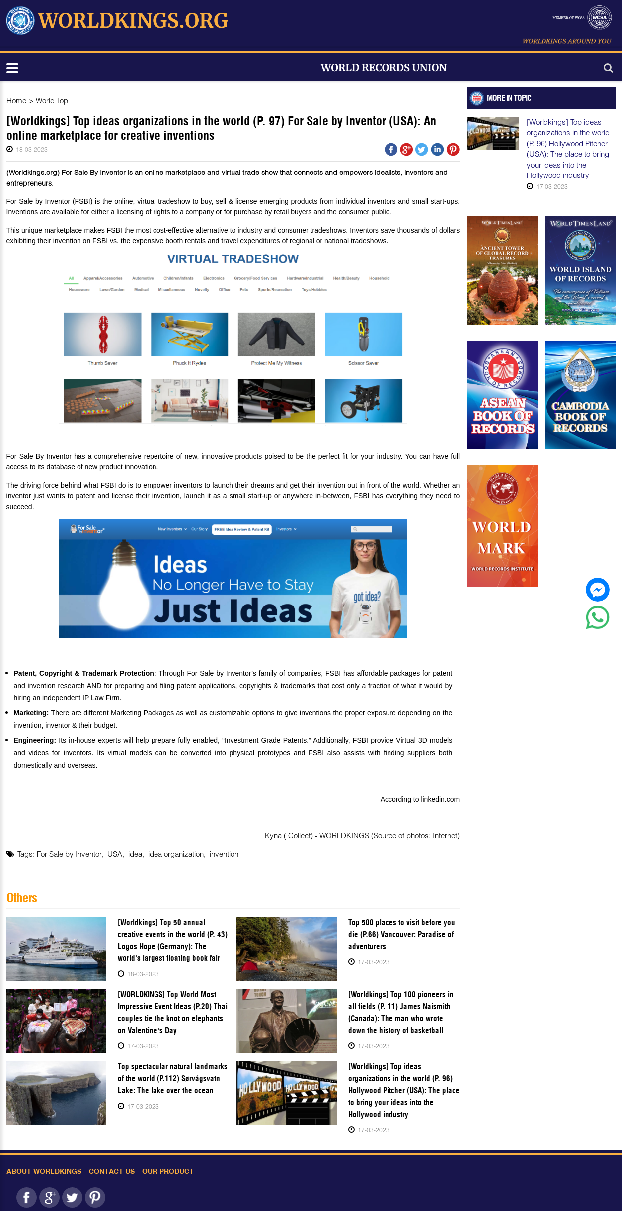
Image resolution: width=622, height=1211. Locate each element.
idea (135, 853)
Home (16, 100)
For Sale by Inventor (69, 853)
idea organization (176, 853)
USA (114, 853)
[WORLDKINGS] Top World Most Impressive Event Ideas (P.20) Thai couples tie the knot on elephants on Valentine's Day (173, 1012)
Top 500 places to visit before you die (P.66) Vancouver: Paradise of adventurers (401, 934)
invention (224, 853)
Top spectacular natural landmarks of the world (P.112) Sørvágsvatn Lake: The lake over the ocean (173, 1078)
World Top (52, 100)
